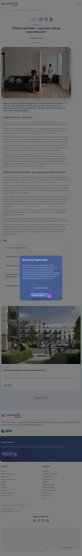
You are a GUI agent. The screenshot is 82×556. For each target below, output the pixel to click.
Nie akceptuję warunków (41, 288)
